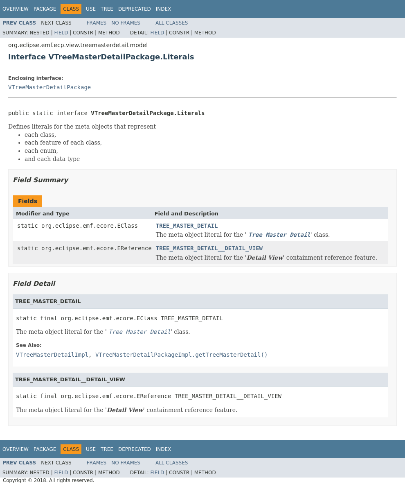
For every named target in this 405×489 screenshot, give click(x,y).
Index (163, 9)
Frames (97, 23)
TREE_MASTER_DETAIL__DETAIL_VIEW (209, 248)
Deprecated (134, 9)
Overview (15, 9)
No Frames (125, 23)
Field (61, 33)
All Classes (171, 23)
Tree (107, 9)
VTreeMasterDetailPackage (49, 87)
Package (45, 9)
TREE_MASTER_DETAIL (187, 225)
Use (91, 9)
